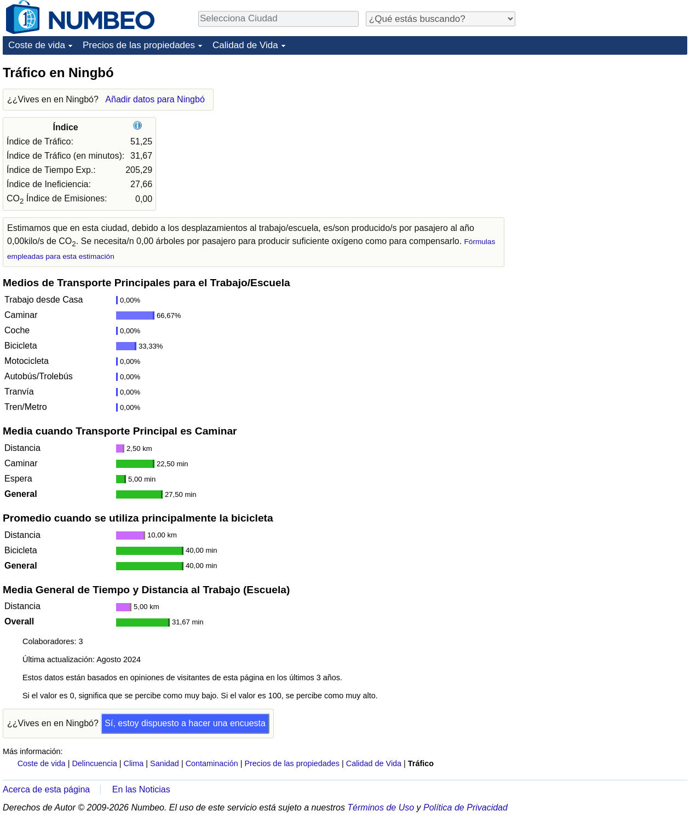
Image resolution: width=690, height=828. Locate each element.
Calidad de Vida (245, 45)
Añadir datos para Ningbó (154, 99)
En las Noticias (141, 789)
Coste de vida (36, 45)
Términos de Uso (380, 807)
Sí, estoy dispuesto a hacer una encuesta (185, 723)
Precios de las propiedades (139, 45)
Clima (134, 763)
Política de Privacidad (465, 807)
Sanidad (164, 763)
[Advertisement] (605, 132)
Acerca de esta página (46, 789)
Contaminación (212, 763)
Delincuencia (94, 763)
